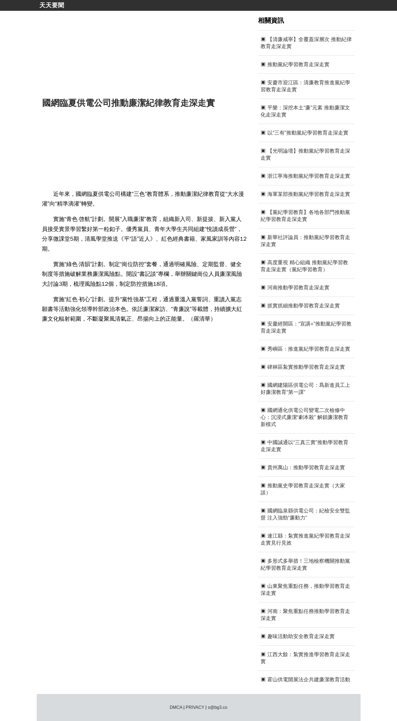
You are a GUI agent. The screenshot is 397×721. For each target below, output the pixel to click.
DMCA (176, 707)
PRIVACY (195, 707)
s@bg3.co (217, 707)
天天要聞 (51, 5)
